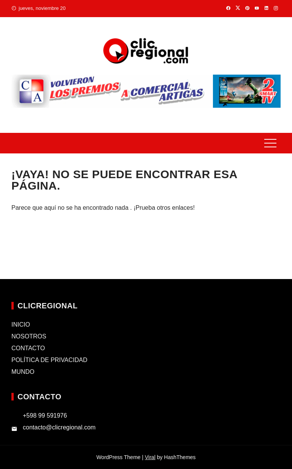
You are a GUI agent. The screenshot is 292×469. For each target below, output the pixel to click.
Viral (150, 457)
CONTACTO (28, 348)
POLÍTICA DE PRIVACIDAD (49, 360)
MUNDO (22, 371)
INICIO (20, 324)
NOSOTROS (28, 336)
